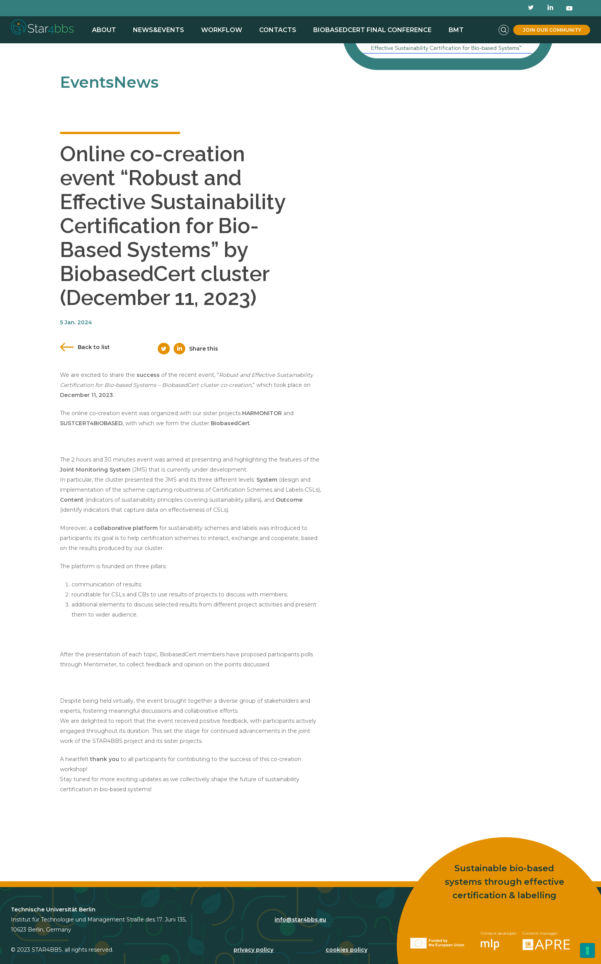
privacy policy (253, 939)
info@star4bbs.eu (300, 909)
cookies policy (346, 939)
